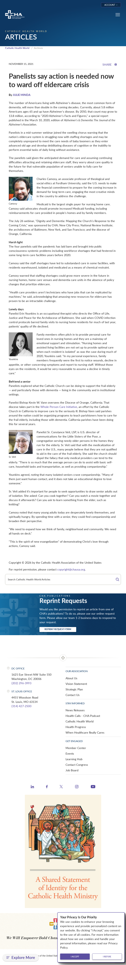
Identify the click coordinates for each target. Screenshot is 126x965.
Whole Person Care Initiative (58, 407)
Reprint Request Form (58, 629)
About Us (71, 678)
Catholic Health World (17, 48)
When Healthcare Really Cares (85, 732)
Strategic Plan (74, 689)
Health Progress (76, 727)
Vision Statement (76, 684)
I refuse (107, 956)
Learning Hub (74, 759)
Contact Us (73, 695)
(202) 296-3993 (21, 683)
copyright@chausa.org (71, 569)
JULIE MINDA (22, 95)
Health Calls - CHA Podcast (83, 716)
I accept (75, 956)
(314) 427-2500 (21, 706)
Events (70, 753)
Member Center (76, 748)
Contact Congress (77, 765)
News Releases (75, 710)
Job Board (72, 770)
